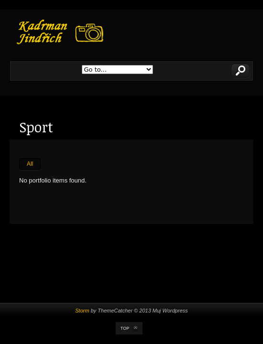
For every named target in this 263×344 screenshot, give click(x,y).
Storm (82, 310)
